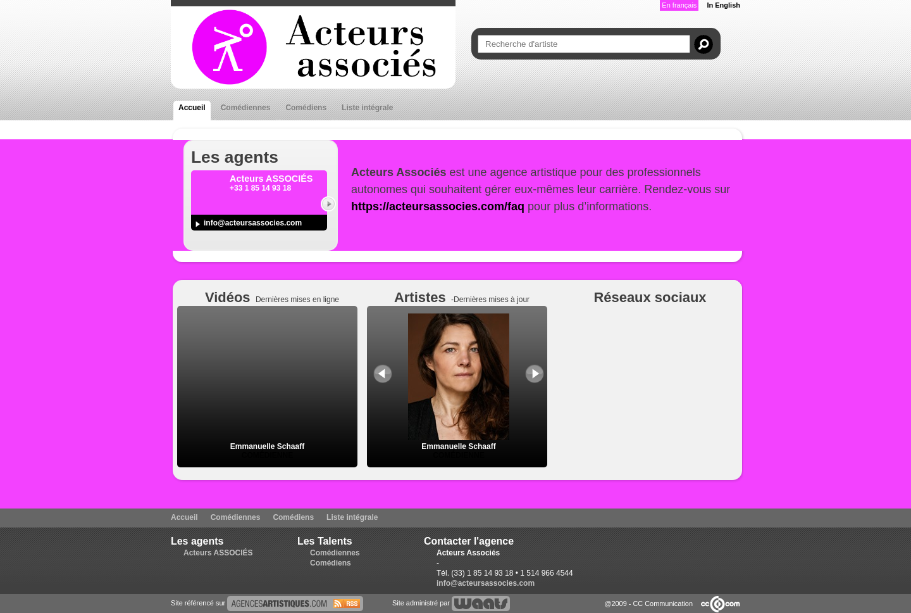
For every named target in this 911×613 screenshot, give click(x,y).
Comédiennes (246, 107)
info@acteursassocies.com (253, 222)
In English (723, 5)
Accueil (192, 107)
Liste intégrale (367, 107)
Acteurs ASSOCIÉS (218, 552)
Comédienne (267, 455)
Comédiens (305, 107)
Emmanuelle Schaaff (267, 446)
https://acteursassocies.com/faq (437, 206)
